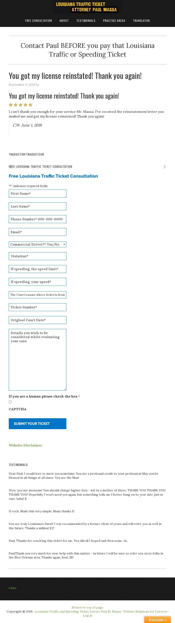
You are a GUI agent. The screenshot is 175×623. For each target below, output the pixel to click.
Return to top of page (87, 607)
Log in (87, 615)
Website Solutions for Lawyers (144, 611)
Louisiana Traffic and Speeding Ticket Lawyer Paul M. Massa (78, 611)
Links (12, 588)
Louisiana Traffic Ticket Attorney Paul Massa (87, 7)
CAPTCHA (17, 409)
